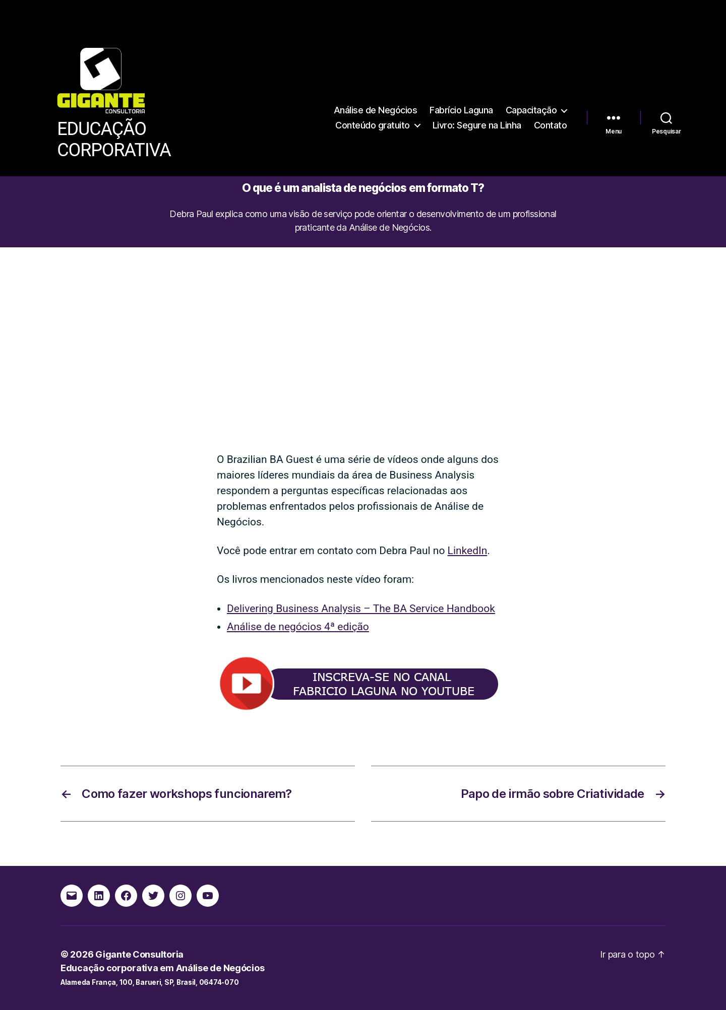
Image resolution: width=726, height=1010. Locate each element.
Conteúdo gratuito (372, 125)
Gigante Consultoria (139, 954)
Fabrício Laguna (461, 110)
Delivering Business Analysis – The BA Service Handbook (361, 608)
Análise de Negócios (375, 110)
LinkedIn (468, 551)
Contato (550, 125)
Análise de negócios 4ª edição (298, 627)
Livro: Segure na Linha (477, 125)
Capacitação (531, 110)
